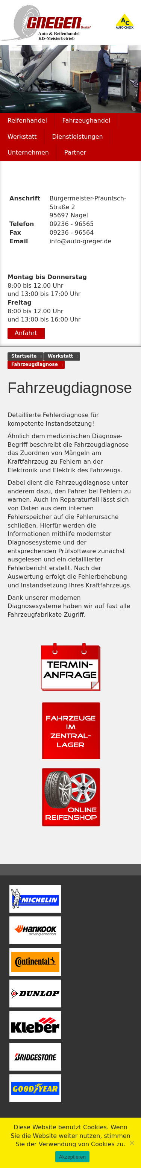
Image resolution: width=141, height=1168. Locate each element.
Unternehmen (28, 152)
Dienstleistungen (77, 136)
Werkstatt (22, 136)
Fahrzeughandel (86, 120)
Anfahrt (26, 333)
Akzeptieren (72, 1157)
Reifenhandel (27, 120)
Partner (75, 152)
